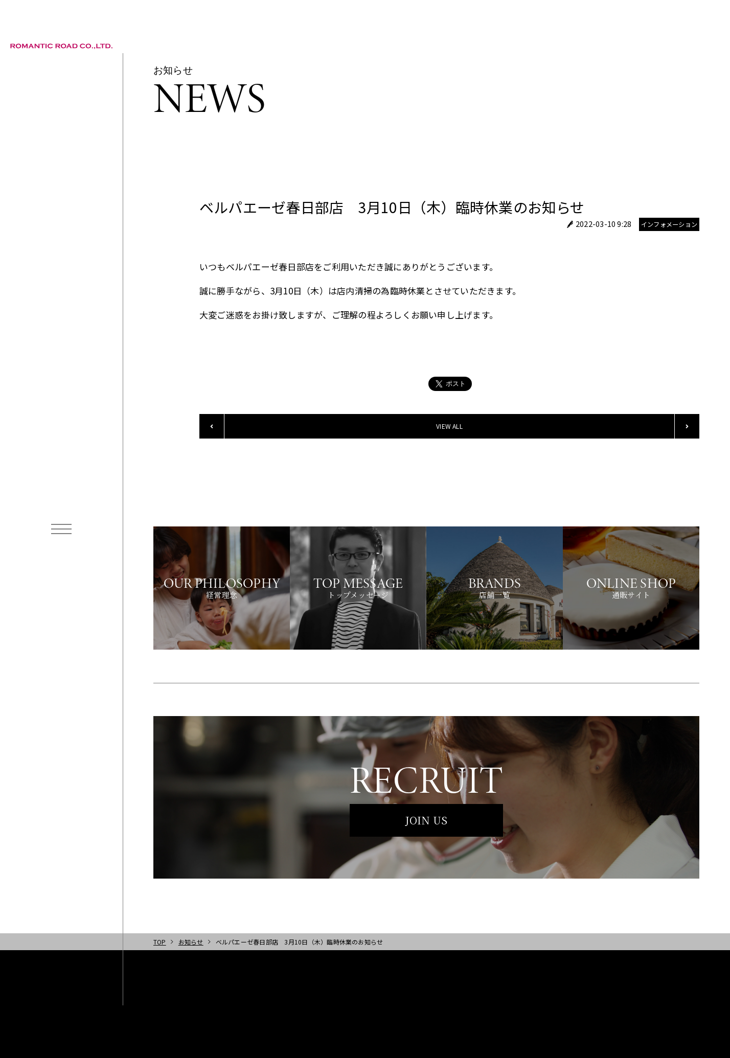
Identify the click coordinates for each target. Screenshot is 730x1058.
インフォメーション (669, 224)
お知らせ (190, 941)
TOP (159, 941)
